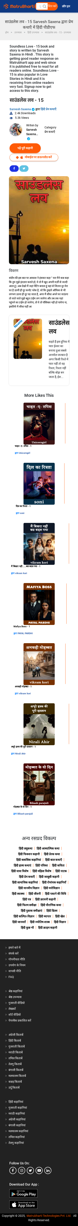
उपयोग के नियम (17, 965)
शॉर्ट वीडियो (15, 1014)
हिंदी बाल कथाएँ (53, 859)
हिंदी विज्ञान (60, 922)
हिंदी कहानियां (16, 1101)
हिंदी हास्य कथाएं (22, 865)
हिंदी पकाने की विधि (55, 893)
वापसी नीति (15, 971)
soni (22, 513)
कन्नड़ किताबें (15, 1081)
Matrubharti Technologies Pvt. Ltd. (49, 1215)
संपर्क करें (14, 953)
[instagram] (21, 1170)
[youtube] (39, 1170)
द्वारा (17, 453)
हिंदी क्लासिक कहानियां (28, 859)
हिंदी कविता (58, 865)
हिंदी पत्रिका (41, 865)
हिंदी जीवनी (34, 893)
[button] (44, 6)
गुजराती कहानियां (18, 1107)
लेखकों (12, 1008)
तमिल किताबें (15, 1058)
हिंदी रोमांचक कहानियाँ (54, 882)
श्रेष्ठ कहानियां (15, 991)
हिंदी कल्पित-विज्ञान (24, 916)
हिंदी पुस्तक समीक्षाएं (31, 910)
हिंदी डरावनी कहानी (45, 899)
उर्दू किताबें (14, 1087)
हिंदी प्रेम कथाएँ (48, 109)
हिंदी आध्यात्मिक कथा (48, 848)
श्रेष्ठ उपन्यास (15, 997)
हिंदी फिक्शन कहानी (29, 854)
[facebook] (12, 1170)
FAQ (11, 977)
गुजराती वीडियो (17, 1003)
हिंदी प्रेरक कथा (52, 854)
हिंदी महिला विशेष (41, 871)
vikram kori (21, 573)
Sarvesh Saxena (22, 109)
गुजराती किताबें (17, 1046)
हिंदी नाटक (61, 871)
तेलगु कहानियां (16, 1143)
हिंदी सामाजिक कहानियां (25, 882)
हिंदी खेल (59, 916)
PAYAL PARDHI (25, 633)
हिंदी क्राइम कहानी (47, 927)
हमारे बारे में (14, 947)
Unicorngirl (24, 453)
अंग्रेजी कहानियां (17, 1119)
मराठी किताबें (16, 1052)
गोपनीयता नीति (17, 959)
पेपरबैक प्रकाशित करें (20, 1020)
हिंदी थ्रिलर (51, 910)
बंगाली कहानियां (17, 1125)
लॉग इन (66, 6)
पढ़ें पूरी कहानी (25, 148)
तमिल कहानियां (17, 1137)
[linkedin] (47, 1170)
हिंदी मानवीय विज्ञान (28, 888)
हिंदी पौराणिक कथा (51, 905)
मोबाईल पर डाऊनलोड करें (34, 157)
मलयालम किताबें (17, 1075)
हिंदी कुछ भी (27, 927)
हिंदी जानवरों (19, 922)
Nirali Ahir (20, 753)
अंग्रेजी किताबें (16, 1034)
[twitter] (30, 1170)
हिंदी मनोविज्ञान (51, 888)
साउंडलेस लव (59, 327)
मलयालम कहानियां (18, 1131)
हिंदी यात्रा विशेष (19, 871)
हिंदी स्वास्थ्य (18, 893)
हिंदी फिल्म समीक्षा (26, 905)
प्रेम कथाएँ (50, 131)
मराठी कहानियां (17, 1113)
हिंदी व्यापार (44, 916)
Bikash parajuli (25, 813)
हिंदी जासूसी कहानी (49, 876)
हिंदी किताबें (15, 1040)
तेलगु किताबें (15, 1064)
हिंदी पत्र (26, 899)
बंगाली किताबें (16, 1070)
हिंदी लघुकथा (25, 848)
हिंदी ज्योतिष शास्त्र (40, 922)
